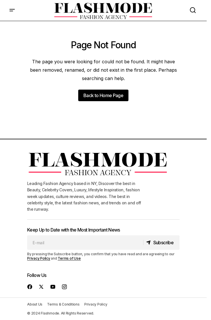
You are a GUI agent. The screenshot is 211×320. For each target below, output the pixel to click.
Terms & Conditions (63, 304)
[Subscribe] (161, 242)
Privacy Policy (38, 258)
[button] (12, 10)
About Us (34, 304)
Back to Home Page (103, 95)
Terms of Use (69, 258)
